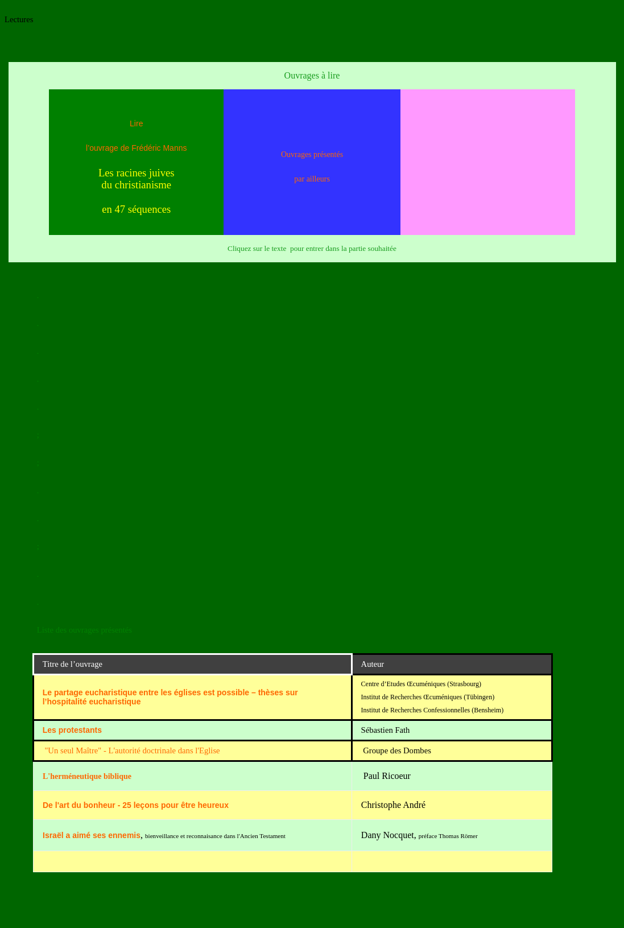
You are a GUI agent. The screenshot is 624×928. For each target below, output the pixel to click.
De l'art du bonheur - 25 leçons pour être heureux (136, 805)
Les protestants (72, 730)
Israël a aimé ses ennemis (91, 835)
